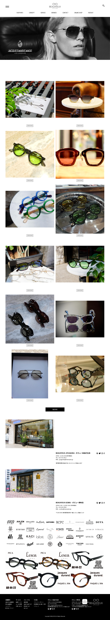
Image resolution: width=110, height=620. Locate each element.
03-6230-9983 (62, 507)
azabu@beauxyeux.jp (65, 509)
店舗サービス (19, 602)
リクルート (36, 606)
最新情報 (26, 602)
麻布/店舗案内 (8, 604)
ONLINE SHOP (78, 13)
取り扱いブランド (9, 608)
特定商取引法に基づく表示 (40, 604)
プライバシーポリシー (39, 602)
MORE (55, 409)
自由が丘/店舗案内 (9, 602)
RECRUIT (90, 13)
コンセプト (7, 606)
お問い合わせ (19, 606)
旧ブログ (26, 608)
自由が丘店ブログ (28, 604)
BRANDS (54, 13)
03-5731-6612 (62, 457)
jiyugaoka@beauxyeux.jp (66, 459)
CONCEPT (32, 13)
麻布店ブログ (27, 606)
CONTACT (65, 13)
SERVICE (43, 13)
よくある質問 (19, 604)
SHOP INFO (20, 13)
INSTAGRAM (30, 125)
